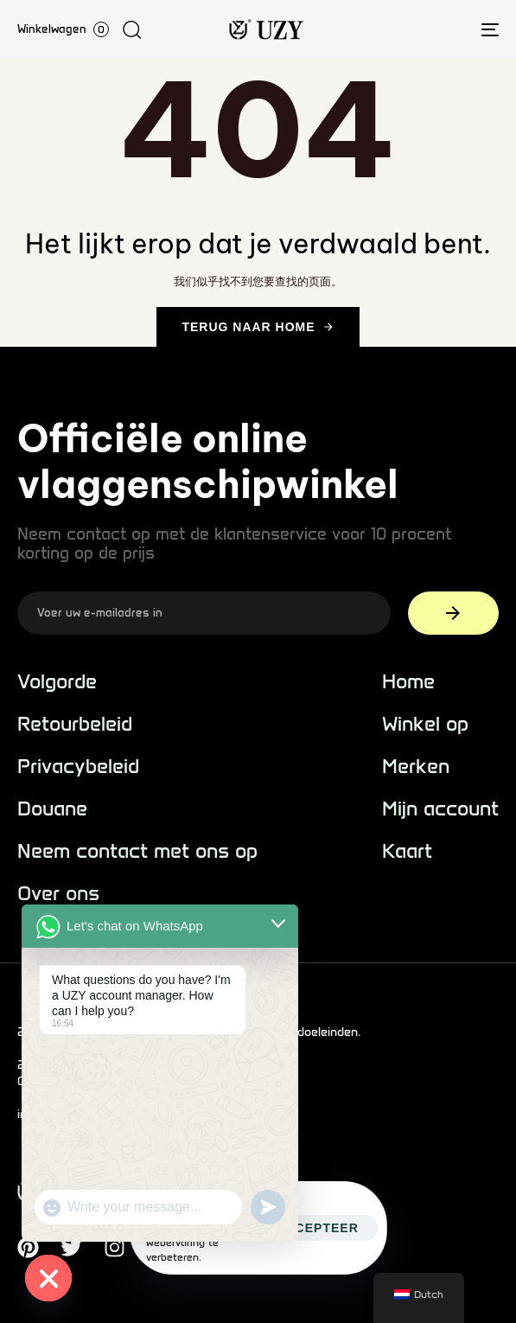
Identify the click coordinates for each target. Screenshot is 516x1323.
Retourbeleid (74, 724)
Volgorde (57, 682)
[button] (131, 29)
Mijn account (440, 809)
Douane (52, 809)
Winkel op (425, 724)
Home (408, 682)
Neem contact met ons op (137, 851)
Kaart (407, 851)
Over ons (58, 893)
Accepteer (317, 1228)
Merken (415, 766)
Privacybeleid (78, 766)
